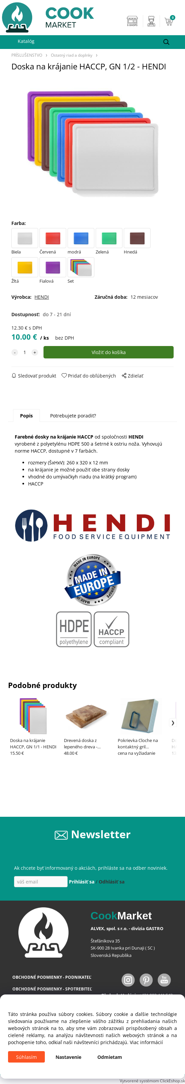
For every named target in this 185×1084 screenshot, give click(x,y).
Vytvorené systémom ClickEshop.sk (152, 1080)
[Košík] (173, 21)
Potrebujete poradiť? (73, 415)
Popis (26, 415)
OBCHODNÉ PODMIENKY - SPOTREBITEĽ (52, 989)
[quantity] (24, 352)
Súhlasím (26, 1057)
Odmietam (109, 1057)
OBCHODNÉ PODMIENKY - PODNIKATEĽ (51, 977)
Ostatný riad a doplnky (71, 55)
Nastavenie (68, 1057)
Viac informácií (146, 1042)
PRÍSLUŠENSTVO (26, 55)
